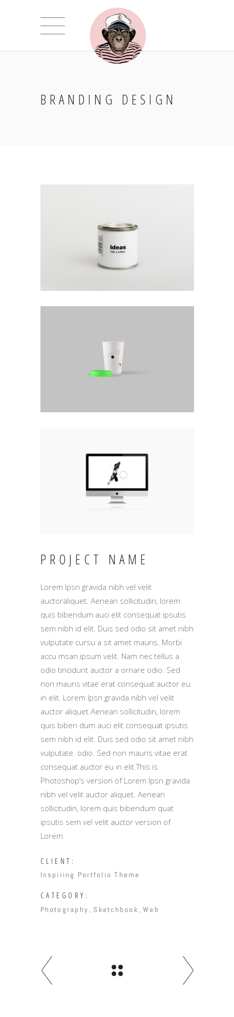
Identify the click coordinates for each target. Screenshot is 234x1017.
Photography (64, 909)
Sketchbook (115, 909)
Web (151, 909)
